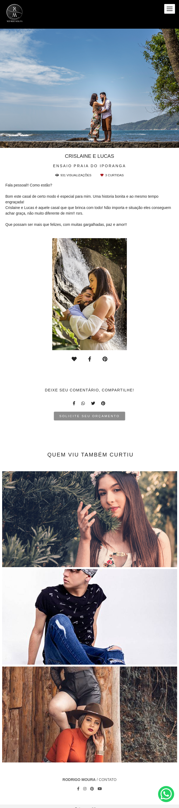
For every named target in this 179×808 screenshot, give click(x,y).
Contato (107, 779)
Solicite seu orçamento (89, 416)
